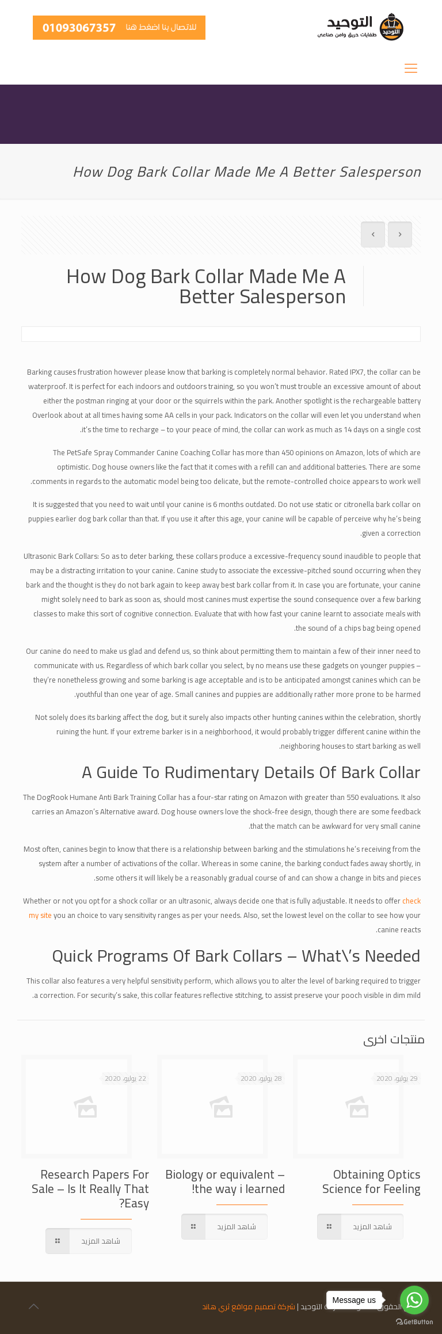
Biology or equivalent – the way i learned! (225, 1181)
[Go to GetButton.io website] (414, 1322)
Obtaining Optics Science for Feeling (371, 1181)
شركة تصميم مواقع (263, 1306)
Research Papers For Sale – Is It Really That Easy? (90, 1188)
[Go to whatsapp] (414, 1300)
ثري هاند (216, 1306)
